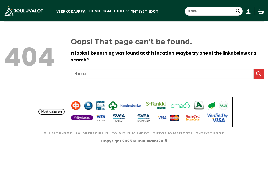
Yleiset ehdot (58, 133)
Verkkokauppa (70, 11)
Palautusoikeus (92, 133)
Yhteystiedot (144, 11)
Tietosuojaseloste (173, 133)
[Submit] (237, 11)
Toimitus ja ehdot (108, 11)
